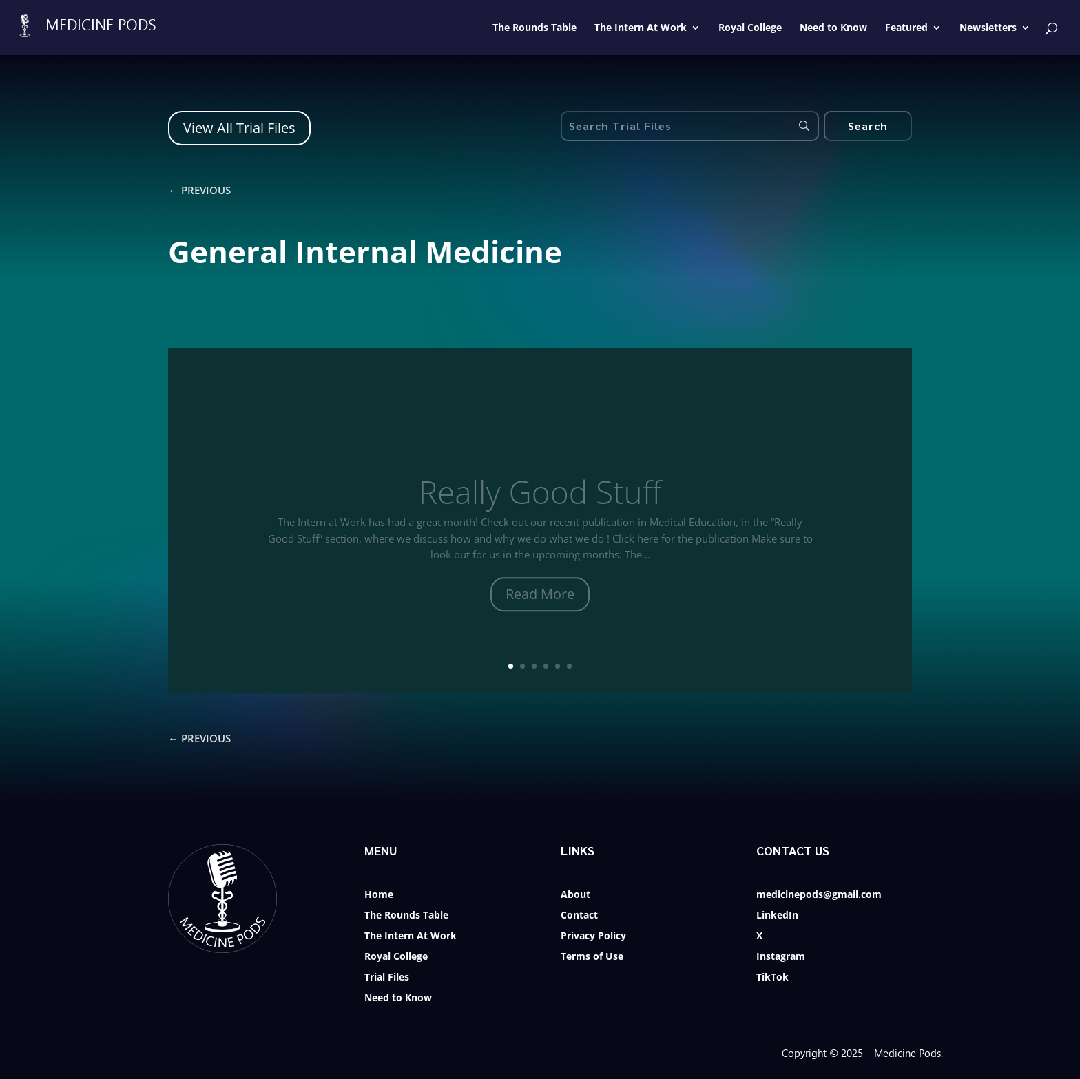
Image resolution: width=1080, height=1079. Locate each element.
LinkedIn (777, 915)
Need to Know (398, 998)
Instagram (780, 957)
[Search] (868, 126)
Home (378, 895)
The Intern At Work (410, 936)
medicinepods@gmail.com (819, 895)
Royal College (396, 957)
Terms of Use (592, 957)
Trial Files (386, 977)
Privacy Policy (593, 936)
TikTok (772, 977)
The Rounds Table (406, 915)
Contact (579, 915)
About (575, 895)
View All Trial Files (239, 127)
